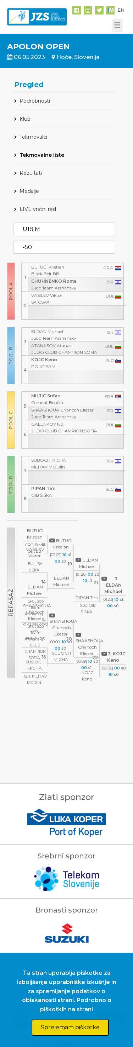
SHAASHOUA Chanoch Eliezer (62, 410)
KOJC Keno (44, 359)
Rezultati (31, 173)
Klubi (26, 119)
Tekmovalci (33, 137)
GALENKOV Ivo (47, 424)
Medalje (29, 191)
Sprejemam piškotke (70, 1027)
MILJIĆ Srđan (45, 395)
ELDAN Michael (47, 331)
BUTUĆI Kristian (47, 267)
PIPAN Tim (43, 488)
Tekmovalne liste (42, 155)
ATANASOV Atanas (51, 345)
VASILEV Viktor (46, 295)
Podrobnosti (35, 101)
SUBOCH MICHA (48, 460)
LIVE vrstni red (38, 209)
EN (120, 10)
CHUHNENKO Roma (54, 281)
